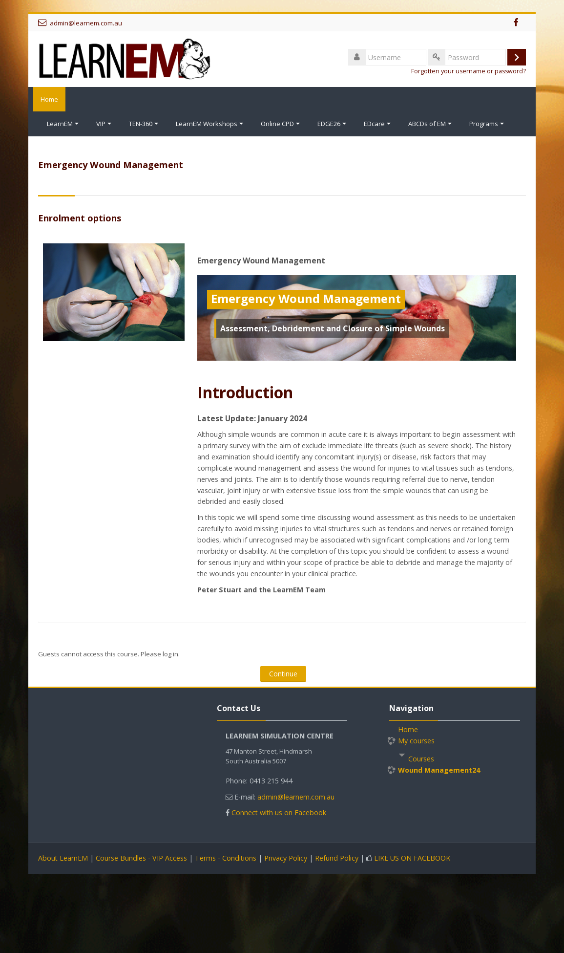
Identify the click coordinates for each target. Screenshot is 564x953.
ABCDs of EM (430, 123)
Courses (421, 758)
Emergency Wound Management (261, 260)
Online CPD (280, 123)
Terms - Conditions (225, 857)
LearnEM (63, 123)
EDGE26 (331, 123)
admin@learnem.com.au (86, 23)
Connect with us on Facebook (278, 812)
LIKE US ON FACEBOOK (412, 857)
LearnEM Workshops (209, 123)
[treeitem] (454, 756)
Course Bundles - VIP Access (141, 857)
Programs (486, 123)
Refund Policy (336, 857)
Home (47, 99)
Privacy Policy (285, 857)
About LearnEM (63, 857)
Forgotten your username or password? (468, 71)
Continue (283, 673)
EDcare (377, 123)
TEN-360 (143, 123)
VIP (103, 123)
